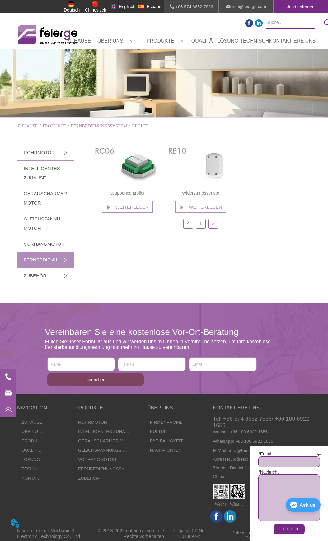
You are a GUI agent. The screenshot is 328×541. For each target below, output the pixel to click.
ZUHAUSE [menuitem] (79, 41)
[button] (115, 41)
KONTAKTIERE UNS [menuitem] (292, 41)
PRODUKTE (54, 126)
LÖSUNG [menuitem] (227, 41)
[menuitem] (115, 41)
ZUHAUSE (27, 126)
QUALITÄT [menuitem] (203, 41)
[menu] (191, 41)
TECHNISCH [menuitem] (254, 41)
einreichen (95, 379)
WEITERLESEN (127, 207)
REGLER (140, 126)
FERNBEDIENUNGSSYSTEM (99, 126)
